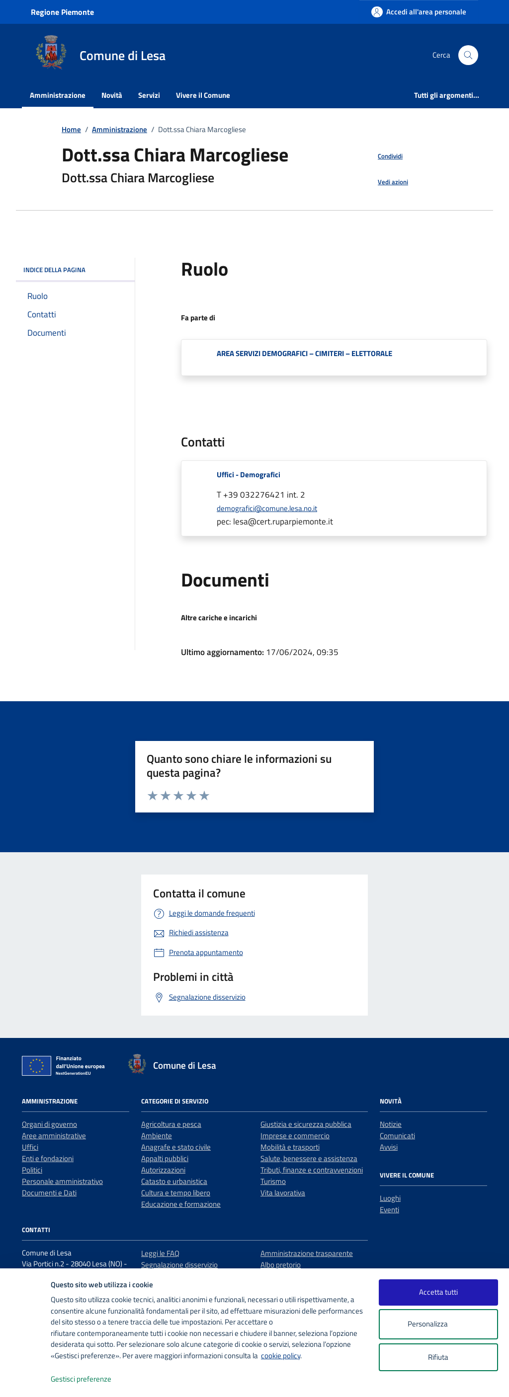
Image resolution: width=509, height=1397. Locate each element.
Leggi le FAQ (160, 1253)
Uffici (30, 1147)
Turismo (273, 1181)
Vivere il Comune (203, 95)
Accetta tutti (438, 1292)
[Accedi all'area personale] (418, 11)
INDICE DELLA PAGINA (75, 270)
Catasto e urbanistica (174, 1181)
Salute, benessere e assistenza (308, 1158)
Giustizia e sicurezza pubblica (305, 1124)
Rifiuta (438, 1357)
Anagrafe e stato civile (176, 1147)
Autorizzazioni (163, 1170)
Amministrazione (57, 95)
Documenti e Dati (49, 1192)
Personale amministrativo (62, 1181)
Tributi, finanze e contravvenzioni (311, 1170)
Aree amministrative (54, 1135)
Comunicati (397, 1135)
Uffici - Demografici (248, 474)
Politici (32, 1170)
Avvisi (389, 1147)
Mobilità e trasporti (290, 1147)
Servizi (149, 95)
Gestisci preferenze (91, 1379)
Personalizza (438, 1324)
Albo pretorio (280, 1264)
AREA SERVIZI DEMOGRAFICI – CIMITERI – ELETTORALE (304, 353)
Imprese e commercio (295, 1135)
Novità (111, 95)
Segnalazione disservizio (179, 1264)
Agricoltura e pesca (171, 1124)
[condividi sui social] (382, 156)
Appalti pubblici (164, 1158)
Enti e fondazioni (48, 1158)
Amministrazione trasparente (306, 1253)
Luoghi (390, 1198)
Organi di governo (49, 1124)
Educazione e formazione (181, 1204)
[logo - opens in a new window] (25, 1379)
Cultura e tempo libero (175, 1192)
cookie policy (280, 1355)
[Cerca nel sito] (468, 55)
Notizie (391, 1124)
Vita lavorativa (282, 1192)
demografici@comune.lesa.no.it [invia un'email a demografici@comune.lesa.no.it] (267, 508)
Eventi (389, 1209)
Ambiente (156, 1135)
